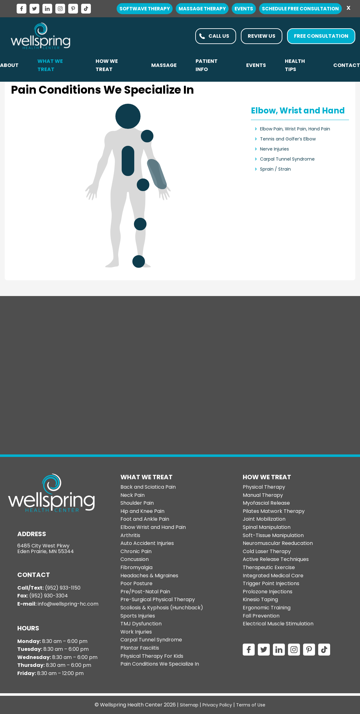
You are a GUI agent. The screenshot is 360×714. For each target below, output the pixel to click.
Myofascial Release (266, 503)
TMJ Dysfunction (141, 623)
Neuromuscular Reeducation (278, 543)
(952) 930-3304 (48, 595)
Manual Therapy (263, 495)
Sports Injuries (137, 615)
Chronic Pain (136, 551)
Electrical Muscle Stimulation (278, 623)
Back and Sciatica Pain (148, 487)
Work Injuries (136, 631)
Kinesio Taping (260, 599)
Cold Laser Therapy (267, 551)
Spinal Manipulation (267, 527)
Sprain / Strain (275, 169)
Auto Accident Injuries (147, 543)
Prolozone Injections (267, 591)
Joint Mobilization (264, 519)
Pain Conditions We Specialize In (159, 663)
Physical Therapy (264, 487)
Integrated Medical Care (273, 575)
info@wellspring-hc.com (68, 603)
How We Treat (107, 65)
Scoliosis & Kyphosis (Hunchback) (161, 607)
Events (256, 65)
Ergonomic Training (267, 607)
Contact (346, 65)
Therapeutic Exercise (269, 567)
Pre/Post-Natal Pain (145, 591)
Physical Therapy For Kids (151, 656)
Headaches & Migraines (149, 575)
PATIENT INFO (207, 65)
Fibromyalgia (136, 567)
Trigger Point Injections (271, 583)
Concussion (134, 559)
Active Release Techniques (276, 559)
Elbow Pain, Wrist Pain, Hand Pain (295, 129)
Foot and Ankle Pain (144, 519)
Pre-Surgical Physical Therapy (157, 599)
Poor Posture (136, 583)
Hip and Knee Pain (142, 511)
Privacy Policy (217, 705)
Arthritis (130, 535)
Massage (164, 65)
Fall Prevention (261, 615)
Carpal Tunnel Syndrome (287, 159)
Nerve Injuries (274, 149)
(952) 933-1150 (62, 587)
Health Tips (295, 65)
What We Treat (50, 65)
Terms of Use (250, 705)
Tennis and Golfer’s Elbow (288, 139)
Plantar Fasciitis (139, 647)
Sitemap (189, 705)
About (9, 65)
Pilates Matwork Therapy (274, 511)
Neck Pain (132, 495)
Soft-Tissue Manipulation (273, 535)
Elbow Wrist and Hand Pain (153, 527)
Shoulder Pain (137, 503)
